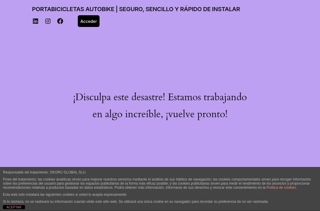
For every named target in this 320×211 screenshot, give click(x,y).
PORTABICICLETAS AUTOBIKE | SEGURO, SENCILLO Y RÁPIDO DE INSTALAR (136, 9)
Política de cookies (281, 188)
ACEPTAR (13, 207)
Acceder (88, 21)
